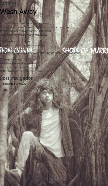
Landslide (7, 84)
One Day (22, 84)
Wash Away (18, 11)
